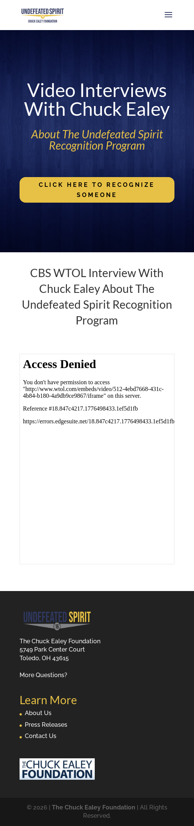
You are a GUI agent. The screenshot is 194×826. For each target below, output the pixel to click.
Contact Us (40, 736)
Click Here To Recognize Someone (97, 190)
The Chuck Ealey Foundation (93, 807)
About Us (38, 713)
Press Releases (46, 724)
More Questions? (43, 675)
